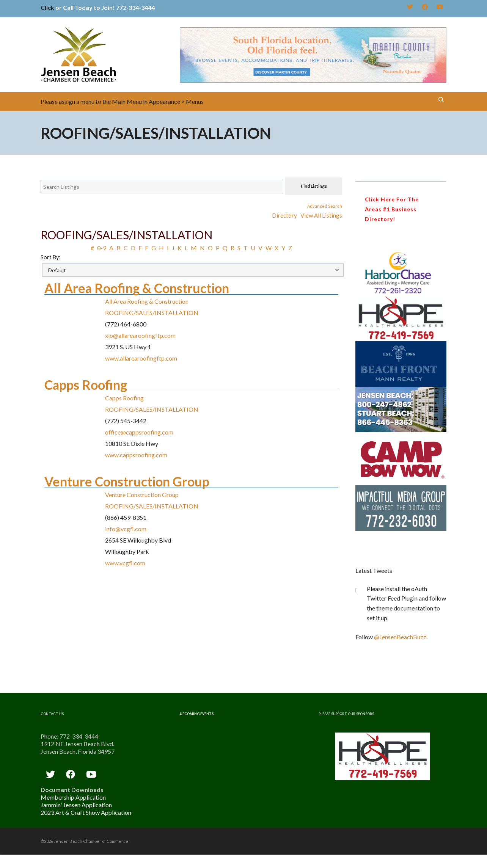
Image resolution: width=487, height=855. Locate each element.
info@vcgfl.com (125, 528)
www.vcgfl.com (125, 562)
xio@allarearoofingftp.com (140, 335)
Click (47, 7)
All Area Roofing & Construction (136, 288)
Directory (284, 215)
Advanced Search (324, 206)
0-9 (101, 247)
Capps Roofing (85, 384)
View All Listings (321, 215)
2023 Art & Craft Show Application (86, 812)
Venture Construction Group (126, 481)
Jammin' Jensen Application (76, 804)
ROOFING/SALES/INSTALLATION (151, 312)
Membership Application (73, 797)
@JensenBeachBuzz (400, 636)
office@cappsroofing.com (139, 432)
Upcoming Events (197, 714)
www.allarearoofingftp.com (141, 358)
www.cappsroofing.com (136, 454)
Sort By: (50, 257)
